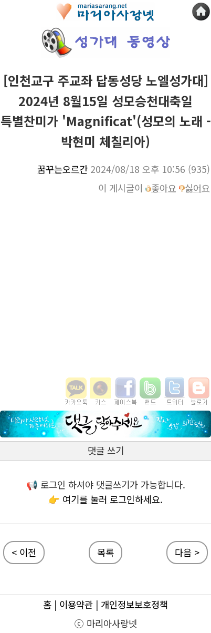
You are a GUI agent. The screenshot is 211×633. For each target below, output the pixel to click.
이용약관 (76, 604)
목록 (105, 552)
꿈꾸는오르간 (62, 169)
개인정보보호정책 (134, 604)
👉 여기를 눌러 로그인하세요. (105, 499)
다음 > (187, 552)
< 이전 (24, 552)
